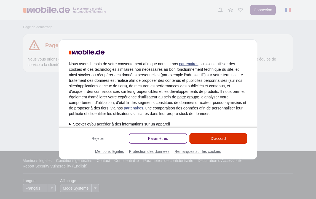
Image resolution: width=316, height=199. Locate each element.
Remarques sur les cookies (198, 151)
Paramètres (158, 138)
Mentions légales (109, 151)
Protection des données (149, 151)
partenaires (188, 64)
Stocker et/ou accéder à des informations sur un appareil (121, 124)
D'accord (218, 138)
